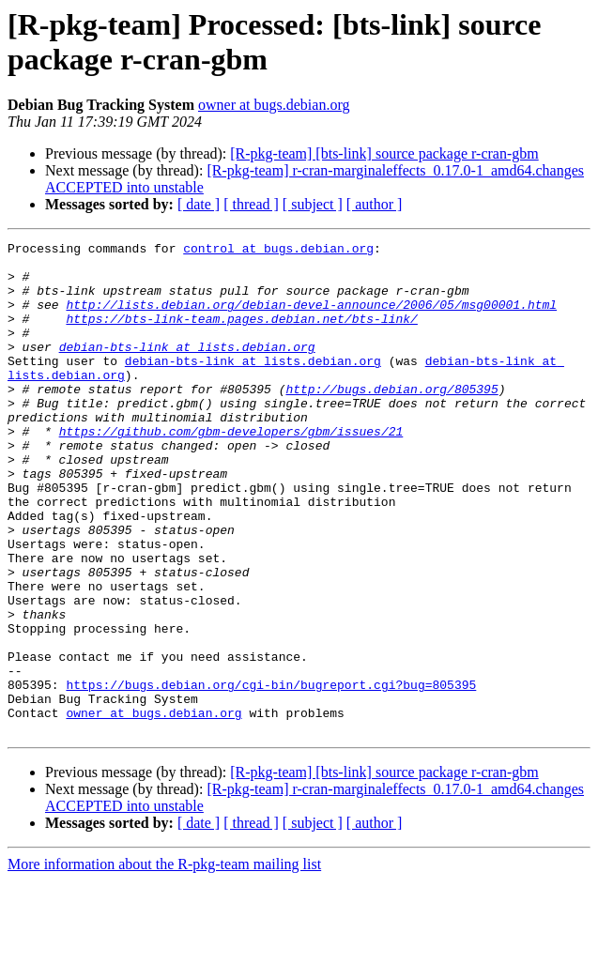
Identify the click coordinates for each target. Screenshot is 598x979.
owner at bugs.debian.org (273, 105)
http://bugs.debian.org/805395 (391, 419)
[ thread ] (251, 204)
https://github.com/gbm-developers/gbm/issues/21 (231, 470)
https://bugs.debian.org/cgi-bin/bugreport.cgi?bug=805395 (271, 774)
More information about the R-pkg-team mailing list (164, 963)
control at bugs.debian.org (278, 250)
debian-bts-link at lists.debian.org (187, 368)
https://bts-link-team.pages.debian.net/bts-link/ (241, 335)
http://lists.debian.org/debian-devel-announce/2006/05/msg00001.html (311, 318)
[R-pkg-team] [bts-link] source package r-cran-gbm (384, 153)
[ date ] (198, 204)
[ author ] (374, 204)
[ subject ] (313, 204)
